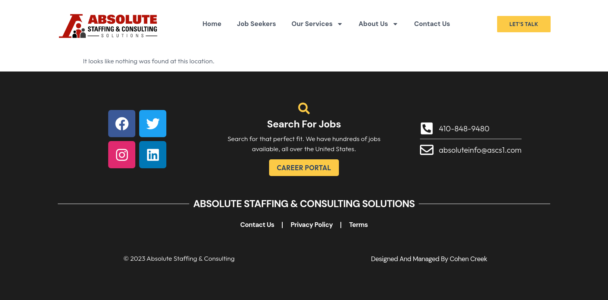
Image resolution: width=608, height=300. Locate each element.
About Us (379, 24)
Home (211, 23)
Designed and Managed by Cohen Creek (429, 259)
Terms (358, 224)
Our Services (317, 24)
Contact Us (432, 23)
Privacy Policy (311, 224)
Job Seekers (256, 23)
